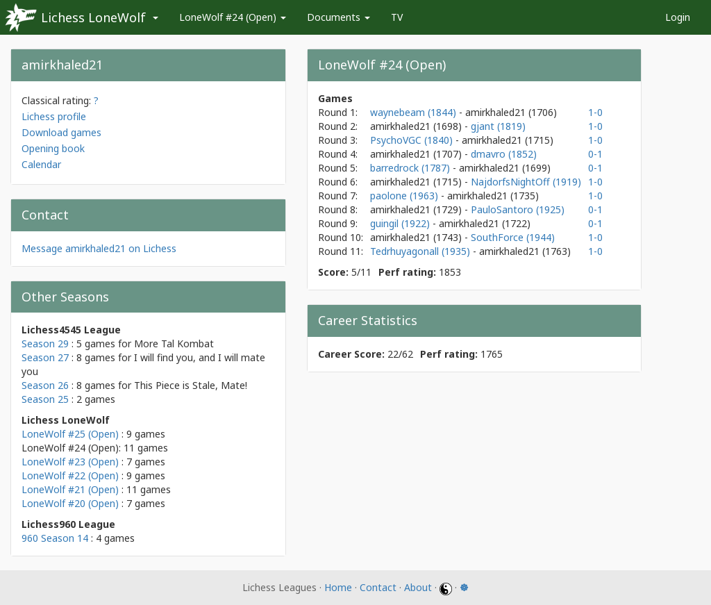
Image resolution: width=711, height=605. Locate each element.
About (418, 587)
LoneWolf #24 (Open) (232, 17)
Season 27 (45, 357)
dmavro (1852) (504, 153)
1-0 (595, 112)
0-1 (595, 153)
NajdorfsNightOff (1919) (526, 181)
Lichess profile (54, 116)
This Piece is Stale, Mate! (190, 385)
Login (677, 17)
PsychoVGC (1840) (412, 140)
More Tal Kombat (174, 343)
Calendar (41, 164)
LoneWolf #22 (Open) (70, 475)
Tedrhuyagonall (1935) (421, 251)
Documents (338, 17)
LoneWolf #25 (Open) (70, 433)
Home (338, 587)
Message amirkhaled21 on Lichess (99, 248)
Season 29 (45, 343)
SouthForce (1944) (513, 237)
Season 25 (45, 399)
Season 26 (45, 385)
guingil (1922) (401, 223)
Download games (61, 132)
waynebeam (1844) (414, 112)
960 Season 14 (55, 538)
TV (397, 17)
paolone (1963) (405, 195)
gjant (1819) (498, 126)
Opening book (53, 148)
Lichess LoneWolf (93, 17)
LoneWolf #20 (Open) (70, 503)
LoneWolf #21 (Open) (70, 489)
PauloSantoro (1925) (517, 209)
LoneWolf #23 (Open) (70, 461)
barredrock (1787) (411, 167)
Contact (378, 587)
